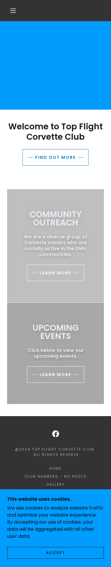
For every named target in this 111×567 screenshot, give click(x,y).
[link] (56, 434)
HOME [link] (55, 468)
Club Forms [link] (55, 500)
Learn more (55, 273)
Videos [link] (55, 508)
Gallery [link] (55, 484)
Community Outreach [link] (55, 492)
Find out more (55, 157)
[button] (13, 11)
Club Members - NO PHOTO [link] (55, 476)
